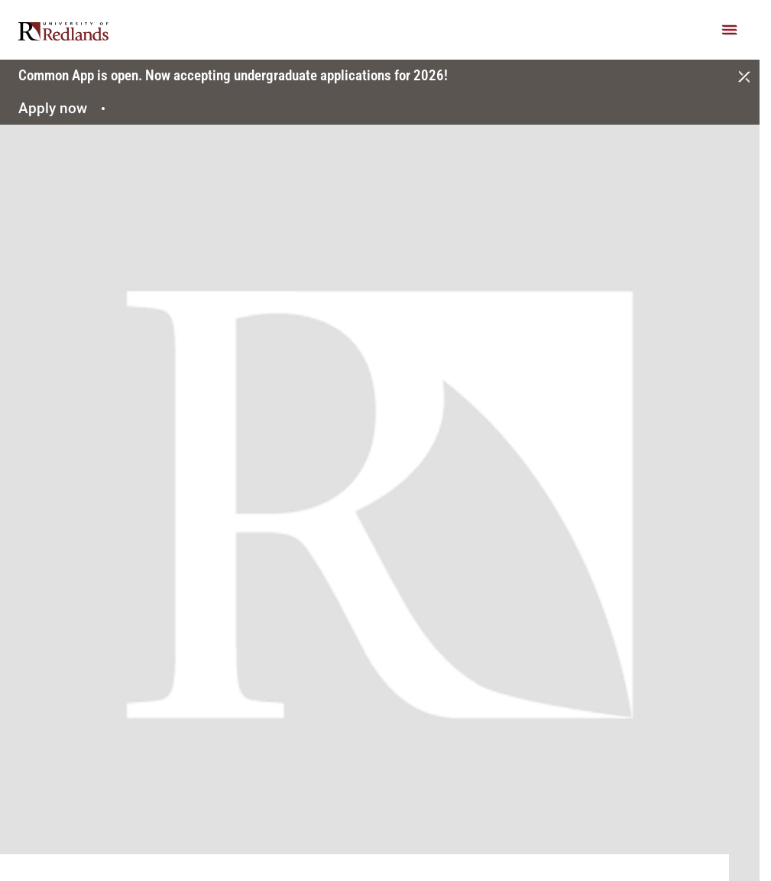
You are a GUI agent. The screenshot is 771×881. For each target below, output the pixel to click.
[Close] (744, 76)
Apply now (63, 108)
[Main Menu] (729, 29)
